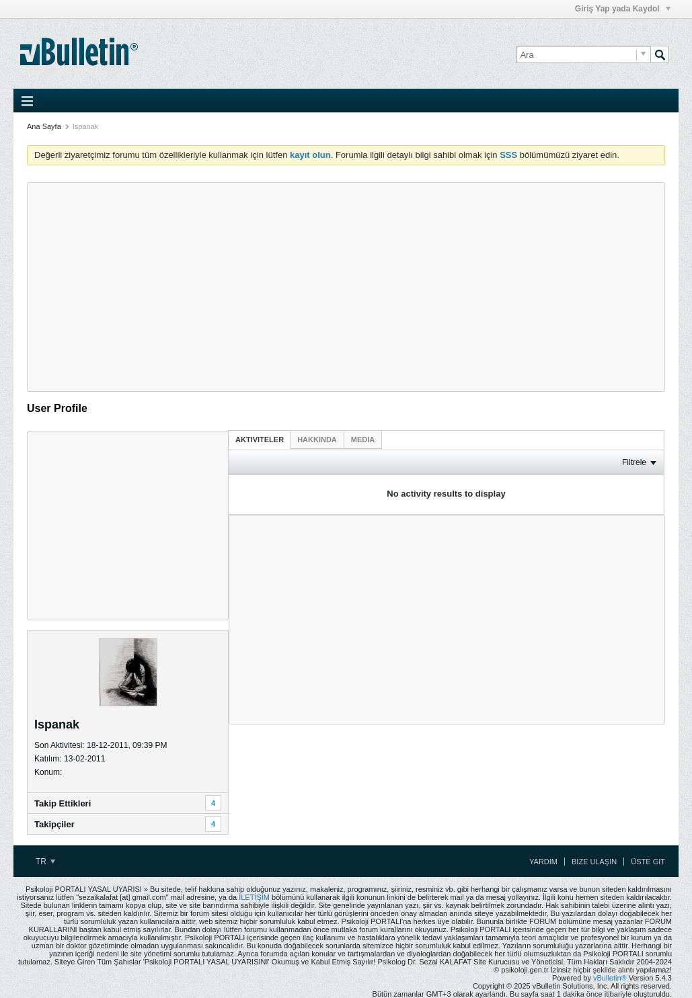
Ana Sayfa (44, 126)
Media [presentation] (363, 439)
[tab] (259, 439)
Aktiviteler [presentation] (259, 439)
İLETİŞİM (254, 897)
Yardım (543, 862)
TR (45, 861)
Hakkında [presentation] (317, 439)
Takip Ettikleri (62, 803)
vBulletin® (610, 978)
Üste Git (648, 862)
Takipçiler (54, 824)
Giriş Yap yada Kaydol (622, 8)
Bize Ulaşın (594, 862)
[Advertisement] (346, 287)
